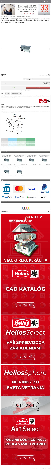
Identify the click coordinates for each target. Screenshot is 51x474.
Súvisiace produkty (15, 93)
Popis (2, 93)
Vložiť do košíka (38, 87)
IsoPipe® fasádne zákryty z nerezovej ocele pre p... (7, 156)
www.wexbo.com (43, 467)
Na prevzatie (7, 93)
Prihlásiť (49, 467)
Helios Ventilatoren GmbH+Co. (44, 75)
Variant (2, 79)
